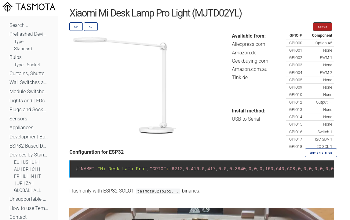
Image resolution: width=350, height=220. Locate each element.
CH (35, 169)
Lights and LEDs (27, 101)
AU (17, 169)
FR (17, 176)
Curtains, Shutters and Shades (29, 73)
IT (39, 176)
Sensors (18, 119)
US (25, 162)
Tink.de (240, 77)
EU (17, 162)
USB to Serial (246, 119)
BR (25, 169)
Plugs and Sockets (29, 109)
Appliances (21, 127)
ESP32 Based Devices (29, 146)
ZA (28, 183)
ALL (37, 190)
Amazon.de (244, 53)
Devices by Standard (29, 155)
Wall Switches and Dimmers (29, 82)
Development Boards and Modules (29, 137)
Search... (18, 25)
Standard (23, 48)
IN (32, 176)
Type (19, 41)
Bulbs (15, 57)
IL (24, 176)
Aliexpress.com (248, 44)
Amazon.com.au (250, 69)
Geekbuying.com (250, 61)
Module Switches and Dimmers (29, 91)
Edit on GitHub (321, 153)
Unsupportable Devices (29, 199)
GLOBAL (22, 190)
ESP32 (322, 26)
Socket (33, 65)
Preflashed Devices (29, 34)
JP (20, 183)
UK (35, 162)
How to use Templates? (29, 208)
